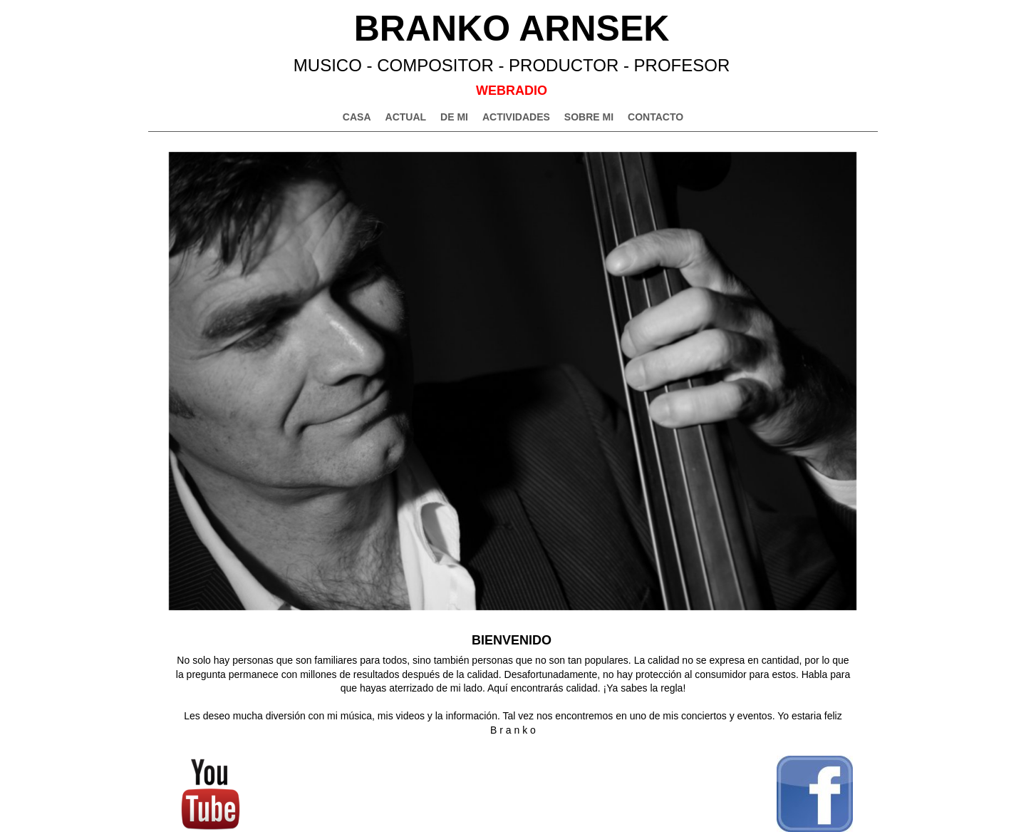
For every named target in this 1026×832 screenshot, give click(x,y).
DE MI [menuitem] (454, 117)
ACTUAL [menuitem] (406, 117)
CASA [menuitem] (357, 117)
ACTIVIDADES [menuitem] (516, 117)
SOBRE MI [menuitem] (588, 117)
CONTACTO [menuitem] (655, 117)
